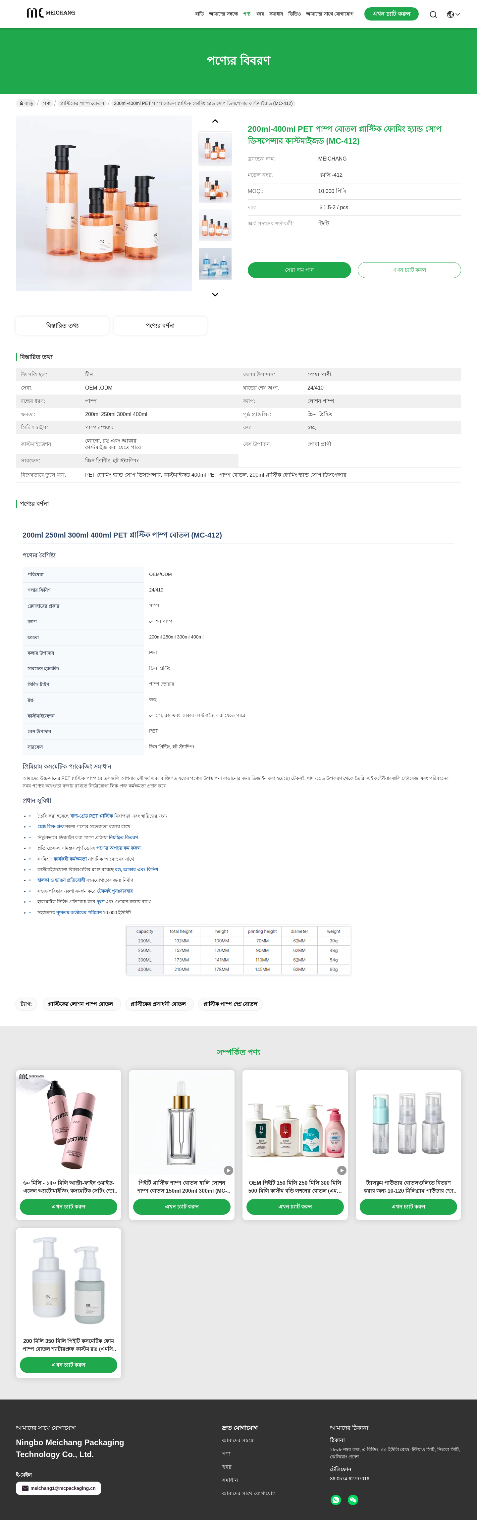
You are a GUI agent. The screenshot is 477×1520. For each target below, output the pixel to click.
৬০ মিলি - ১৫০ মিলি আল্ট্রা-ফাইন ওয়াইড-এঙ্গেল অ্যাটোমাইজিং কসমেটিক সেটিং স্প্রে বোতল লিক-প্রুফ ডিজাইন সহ (68, 1187)
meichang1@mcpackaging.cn (58, 1488)
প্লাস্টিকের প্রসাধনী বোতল (158, 1004)
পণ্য (246, 14)
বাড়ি (199, 14)
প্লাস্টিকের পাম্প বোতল (82, 103)
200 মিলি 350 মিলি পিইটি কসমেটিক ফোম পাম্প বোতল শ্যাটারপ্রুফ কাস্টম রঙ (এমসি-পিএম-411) (69, 1345)
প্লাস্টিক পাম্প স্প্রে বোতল (230, 1004)
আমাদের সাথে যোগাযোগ (329, 14)
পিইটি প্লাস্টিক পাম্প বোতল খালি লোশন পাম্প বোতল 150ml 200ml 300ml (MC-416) (182, 1187)
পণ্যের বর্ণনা (160, 325)
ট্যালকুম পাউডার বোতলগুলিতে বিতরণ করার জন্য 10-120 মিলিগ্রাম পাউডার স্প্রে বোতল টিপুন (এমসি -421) (408, 1187)
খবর (260, 14)
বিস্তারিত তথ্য (62, 325)
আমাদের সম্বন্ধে (223, 14)
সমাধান (276, 14)
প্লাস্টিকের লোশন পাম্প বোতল (80, 1004)
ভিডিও (294, 14)
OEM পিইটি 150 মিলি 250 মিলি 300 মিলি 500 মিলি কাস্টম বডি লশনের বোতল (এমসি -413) (295, 1187)
